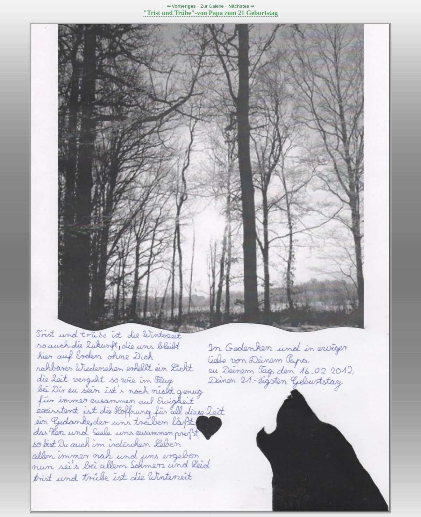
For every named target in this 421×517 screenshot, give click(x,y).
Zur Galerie (212, 6)
